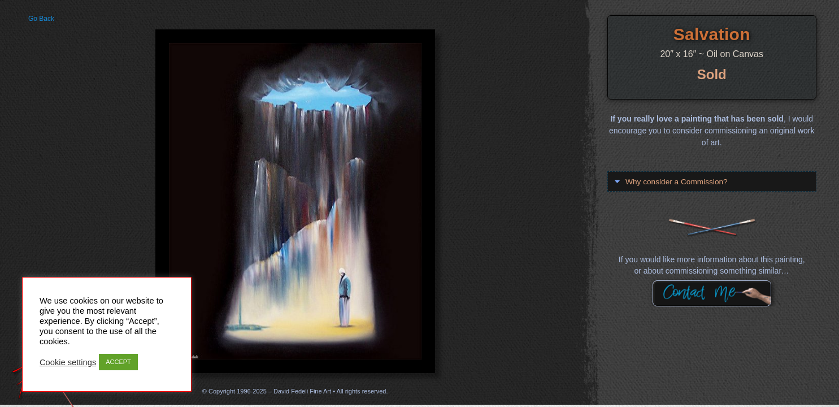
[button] (712, 181)
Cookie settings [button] (68, 362)
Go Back (41, 19)
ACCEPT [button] (118, 361)
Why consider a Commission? (677, 181)
